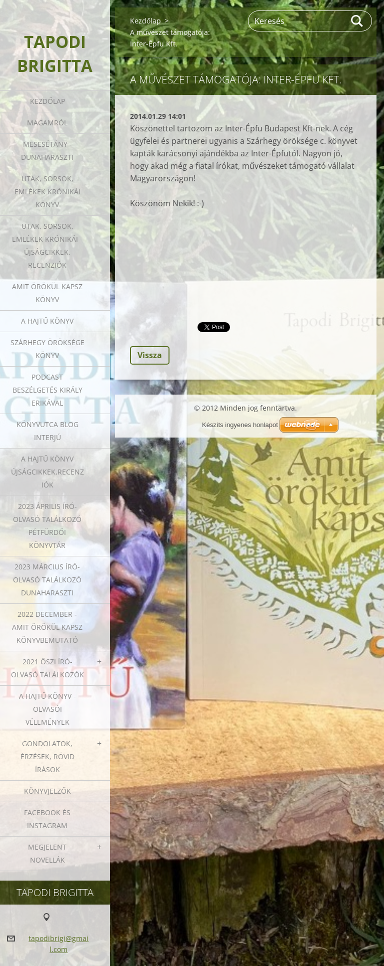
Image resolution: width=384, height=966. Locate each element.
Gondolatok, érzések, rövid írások (47, 756)
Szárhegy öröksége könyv (47, 349)
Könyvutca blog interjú (47, 431)
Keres (357, 20)
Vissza (150, 355)
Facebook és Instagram (47, 819)
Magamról (47, 122)
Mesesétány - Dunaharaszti (47, 150)
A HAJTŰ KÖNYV (47, 321)
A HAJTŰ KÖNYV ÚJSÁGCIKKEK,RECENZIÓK (47, 471)
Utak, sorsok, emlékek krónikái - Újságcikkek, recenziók (47, 245)
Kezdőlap (47, 101)
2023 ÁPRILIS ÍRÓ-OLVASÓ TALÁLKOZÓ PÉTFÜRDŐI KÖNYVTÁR (47, 525)
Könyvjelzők (47, 791)
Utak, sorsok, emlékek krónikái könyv (47, 191)
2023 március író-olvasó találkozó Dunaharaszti (47, 579)
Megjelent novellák (47, 853)
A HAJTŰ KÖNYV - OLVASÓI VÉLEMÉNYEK (47, 709)
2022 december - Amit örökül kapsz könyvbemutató (47, 627)
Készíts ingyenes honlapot (240, 425)
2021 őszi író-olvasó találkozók (47, 668)
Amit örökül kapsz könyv (47, 293)
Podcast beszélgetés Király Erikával (47, 390)
